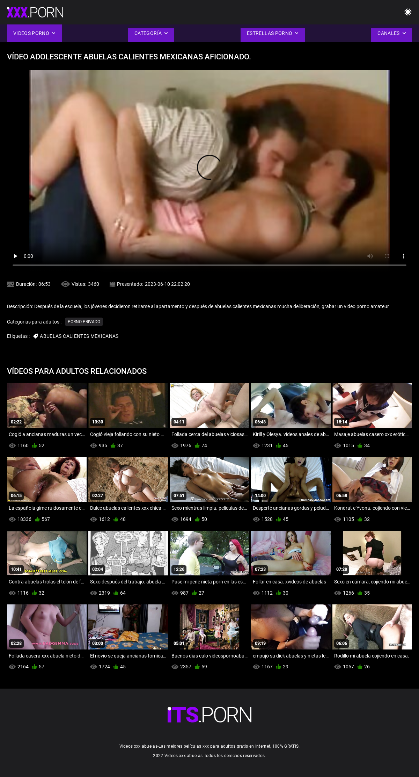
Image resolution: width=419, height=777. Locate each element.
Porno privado (84, 321)
